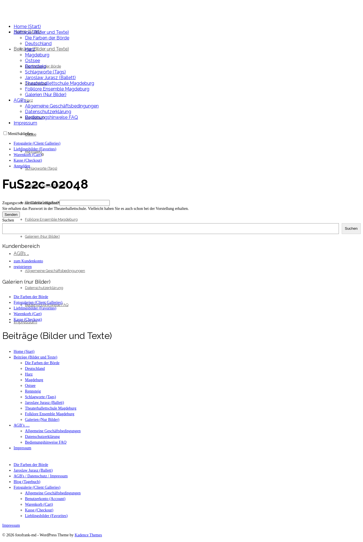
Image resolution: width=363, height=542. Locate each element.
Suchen (8, 220)
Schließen (25, 134)
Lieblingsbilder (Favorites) (46, 516)
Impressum (11, 525)
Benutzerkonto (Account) (45, 499)
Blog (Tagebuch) (27, 482)
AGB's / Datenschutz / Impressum (41, 476)
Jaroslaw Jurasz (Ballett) (33, 470)
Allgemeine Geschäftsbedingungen (53, 493)
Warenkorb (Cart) (39, 504)
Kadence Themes (88, 535)
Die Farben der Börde (31, 465)
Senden (11, 214)
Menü (12, 134)
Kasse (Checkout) (39, 510)
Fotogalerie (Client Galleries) (37, 487)
